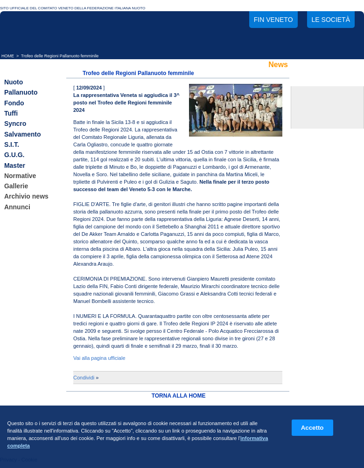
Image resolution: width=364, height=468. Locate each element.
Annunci (17, 207)
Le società (331, 19)
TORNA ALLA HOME (179, 395)
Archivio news (26, 196)
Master (14, 165)
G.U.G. (14, 155)
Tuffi (11, 113)
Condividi (83, 377)
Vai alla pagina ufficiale (99, 358)
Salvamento (22, 134)
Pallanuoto (21, 92)
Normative (20, 175)
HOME (7, 56)
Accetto (312, 427)
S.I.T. (11, 144)
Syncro (15, 124)
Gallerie (16, 186)
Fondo (14, 103)
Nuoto (13, 82)
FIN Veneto (273, 19)
